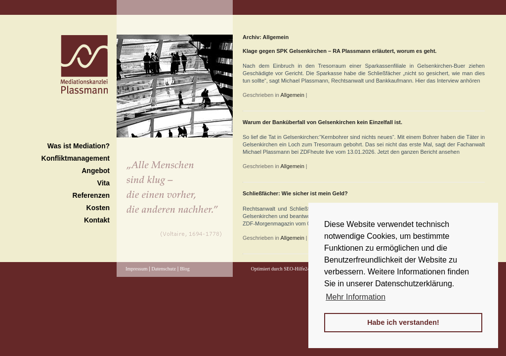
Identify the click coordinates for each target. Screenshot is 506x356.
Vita (103, 183)
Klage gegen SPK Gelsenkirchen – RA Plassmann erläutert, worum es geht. (340, 51)
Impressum (136, 268)
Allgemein (292, 95)
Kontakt (97, 220)
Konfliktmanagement (76, 158)
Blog (184, 268)
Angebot (96, 171)
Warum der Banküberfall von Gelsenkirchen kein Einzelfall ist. (322, 122)
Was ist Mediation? (78, 146)
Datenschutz (164, 268)
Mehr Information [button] (355, 297)
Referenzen (91, 195)
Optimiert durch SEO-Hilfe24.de (283, 268)
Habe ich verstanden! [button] (403, 322)
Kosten (98, 208)
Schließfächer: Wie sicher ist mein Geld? (295, 193)
